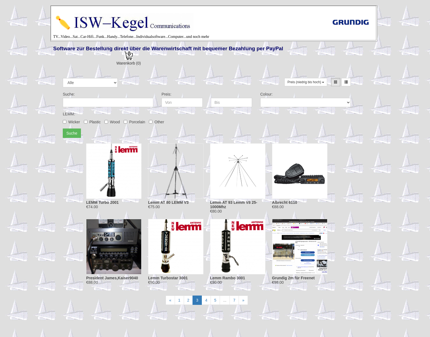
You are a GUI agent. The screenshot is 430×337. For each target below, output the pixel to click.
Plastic (92, 122)
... (225, 300)
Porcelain (134, 122)
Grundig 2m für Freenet (293, 278)
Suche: (69, 94)
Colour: (266, 94)
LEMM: (69, 114)
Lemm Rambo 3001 (227, 278)
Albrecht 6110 (284, 202)
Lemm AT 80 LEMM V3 (168, 202)
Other (156, 122)
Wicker (71, 122)
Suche (71, 133)
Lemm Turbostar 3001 (168, 278)
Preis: (166, 94)
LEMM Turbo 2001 (102, 202)
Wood (112, 122)
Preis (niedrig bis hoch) (305, 82)
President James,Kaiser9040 (112, 278)
